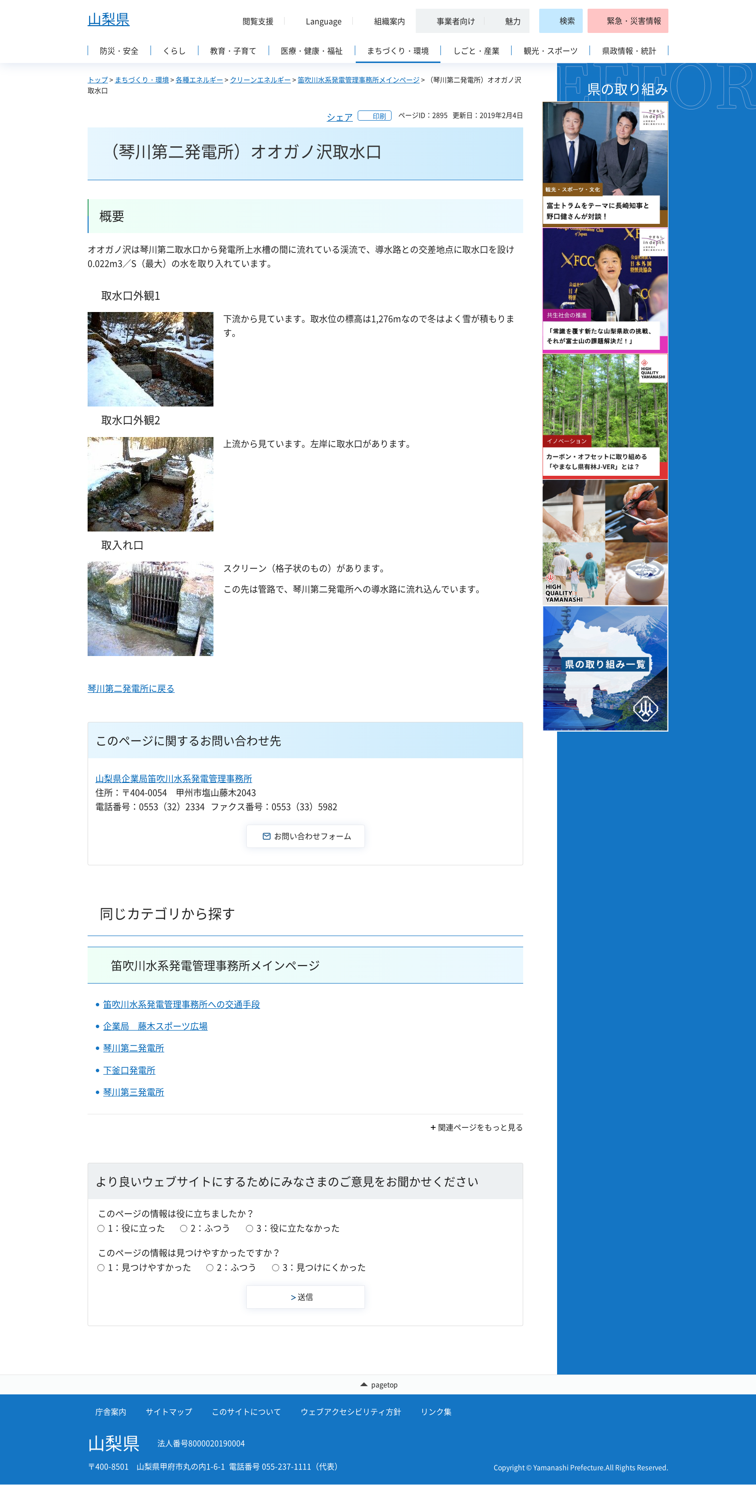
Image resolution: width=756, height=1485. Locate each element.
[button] (254, 21)
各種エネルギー (199, 79)
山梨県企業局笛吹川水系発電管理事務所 (173, 778)
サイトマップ (169, 1412)
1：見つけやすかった (149, 1267)
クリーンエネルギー (260, 79)
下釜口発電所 (129, 1070)
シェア (340, 117)
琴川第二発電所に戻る (131, 688)
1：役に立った (136, 1228)
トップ (98, 79)
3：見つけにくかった (324, 1267)
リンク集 (436, 1412)
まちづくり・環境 (142, 79)
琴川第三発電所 (133, 1091)
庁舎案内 (110, 1412)
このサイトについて (246, 1412)
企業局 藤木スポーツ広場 (155, 1025)
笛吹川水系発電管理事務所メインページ (359, 79)
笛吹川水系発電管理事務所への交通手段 (181, 1004)
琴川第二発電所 (133, 1047)
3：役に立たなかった (298, 1228)
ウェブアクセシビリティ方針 (351, 1412)
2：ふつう (210, 1228)
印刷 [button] (379, 116)
